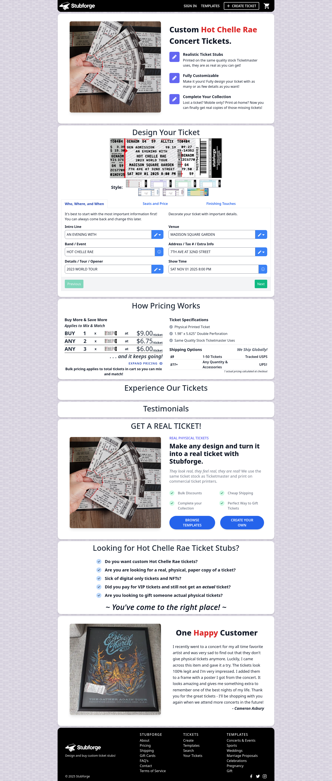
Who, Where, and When (84, 203)
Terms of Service (153, 771)
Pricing (145, 745)
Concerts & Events (241, 740)
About (144, 740)
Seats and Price (155, 203)
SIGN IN (190, 6)
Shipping (147, 750)
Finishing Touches (221, 203)
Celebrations (237, 760)
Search (188, 750)
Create (188, 740)
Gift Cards (147, 755)
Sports (232, 745)
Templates (191, 745)
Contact (146, 765)
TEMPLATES (210, 6)
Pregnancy (235, 765)
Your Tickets (192, 755)
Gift (229, 771)
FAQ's (144, 760)
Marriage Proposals (242, 755)
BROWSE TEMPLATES (192, 523)
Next (261, 284)
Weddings (235, 750)
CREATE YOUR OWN (242, 523)
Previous (74, 284)
